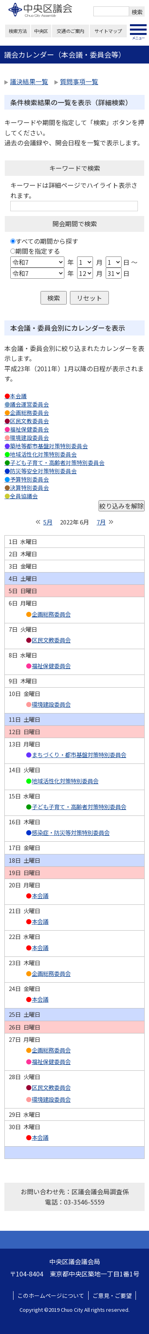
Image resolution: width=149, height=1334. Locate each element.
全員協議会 (24, 496)
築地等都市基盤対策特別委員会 (49, 446)
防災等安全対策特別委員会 (43, 471)
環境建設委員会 (29, 437)
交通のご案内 (70, 30)
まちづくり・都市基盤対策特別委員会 (79, 755)
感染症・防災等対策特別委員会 (71, 833)
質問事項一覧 (79, 81)
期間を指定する (37, 251)
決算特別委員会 (29, 488)
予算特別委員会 (29, 479)
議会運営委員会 (29, 404)
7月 (101, 522)
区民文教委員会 (29, 421)
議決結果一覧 (29, 81)
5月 (47, 522)
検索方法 (18, 30)
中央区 (41, 30)
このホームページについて (50, 1295)
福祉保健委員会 (29, 429)
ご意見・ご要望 (112, 1295)
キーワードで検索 (74, 168)
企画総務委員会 (29, 412)
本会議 (18, 396)
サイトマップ (108, 30)
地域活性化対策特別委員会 (43, 454)
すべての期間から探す (46, 241)
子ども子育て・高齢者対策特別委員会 (57, 463)
